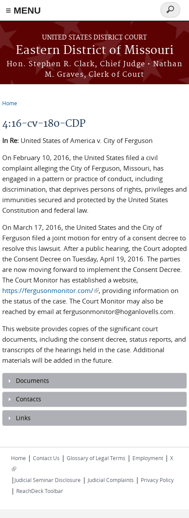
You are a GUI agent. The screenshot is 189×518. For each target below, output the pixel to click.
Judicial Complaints (111, 479)
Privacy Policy (157, 479)
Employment (147, 457)
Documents (32, 381)
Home (9, 103)
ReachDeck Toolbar (39, 490)
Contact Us (46, 457)
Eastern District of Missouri (95, 50)
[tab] (94, 381)
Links (23, 418)
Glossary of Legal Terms (96, 457)
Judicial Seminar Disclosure (47, 479)
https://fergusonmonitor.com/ (50, 290)
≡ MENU (23, 10)
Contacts (28, 399)
